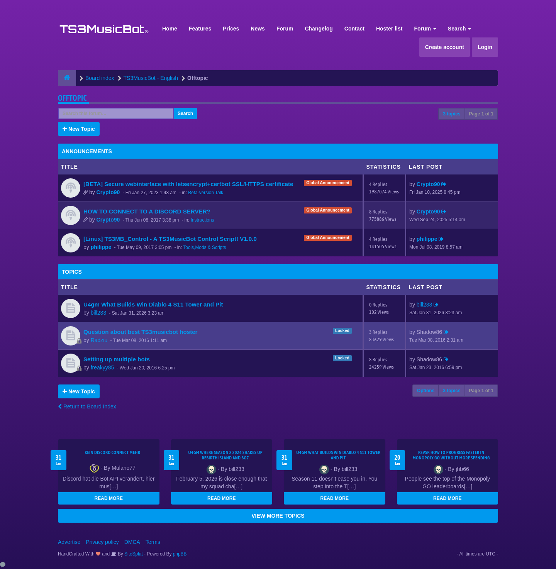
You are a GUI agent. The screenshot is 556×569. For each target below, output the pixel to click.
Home (169, 28)
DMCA (132, 542)
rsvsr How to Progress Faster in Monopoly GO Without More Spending (451, 455)
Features (200, 28)
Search (459, 28)
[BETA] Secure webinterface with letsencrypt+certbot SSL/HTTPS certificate (188, 184)
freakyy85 (102, 367)
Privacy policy (102, 542)
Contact (354, 28)
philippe (101, 247)
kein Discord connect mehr (112, 452)
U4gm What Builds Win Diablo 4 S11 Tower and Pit (153, 304)
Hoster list (389, 28)
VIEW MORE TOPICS (277, 516)
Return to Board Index (87, 406)
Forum (284, 28)
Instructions (202, 220)
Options (425, 390)
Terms (153, 542)
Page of (481, 114)
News (258, 28)
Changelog (318, 28)
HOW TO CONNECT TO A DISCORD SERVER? (146, 211)
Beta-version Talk (205, 192)
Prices (231, 28)
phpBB (180, 554)
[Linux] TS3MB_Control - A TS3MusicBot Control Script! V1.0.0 (170, 238)
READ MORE (109, 498)
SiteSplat (133, 554)
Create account (444, 47)
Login (485, 47)
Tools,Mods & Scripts (204, 247)
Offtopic (72, 97)
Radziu (99, 340)
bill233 (98, 313)
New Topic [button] (79, 129)
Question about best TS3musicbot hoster (140, 332)
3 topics (451, 114)
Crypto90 (108, 192)
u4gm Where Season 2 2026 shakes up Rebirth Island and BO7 (225, 455)
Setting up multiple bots (116, 359)
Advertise (69, 542)
